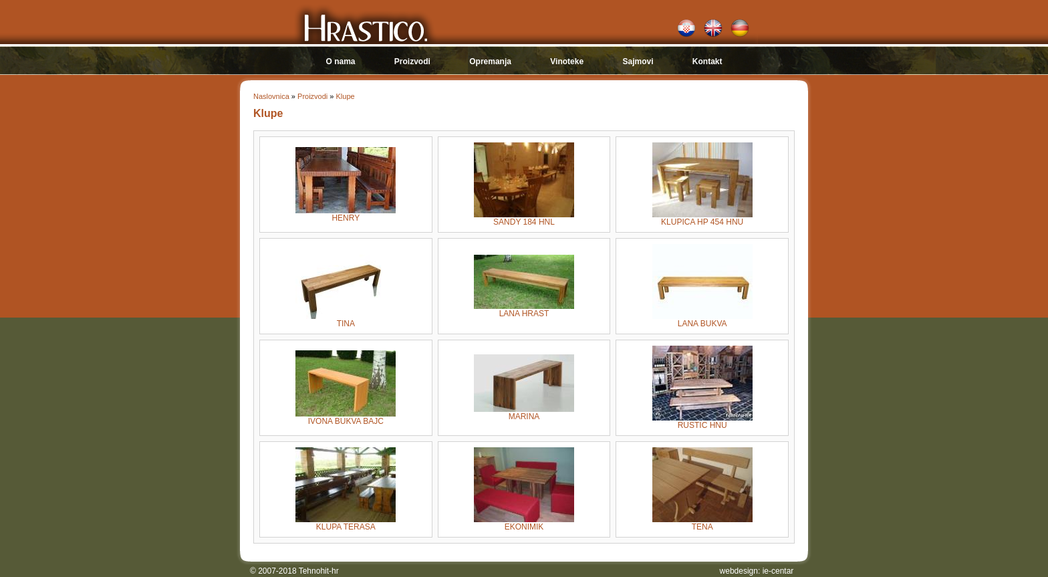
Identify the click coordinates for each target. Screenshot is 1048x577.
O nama (340, 61)
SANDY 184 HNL (524, 218)
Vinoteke (566, 61)
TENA (702, 523)
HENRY (345, 214)
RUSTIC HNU (702, 421)
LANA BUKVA (702, 320)
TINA (345, 320)
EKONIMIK (524, 523)
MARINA (524, 413)
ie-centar (778, 571)
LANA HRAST (524, 310)
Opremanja (490, 61)
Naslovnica (271, 96)
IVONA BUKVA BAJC (345, 417)
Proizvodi (412, 61)
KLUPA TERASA (345, 523)
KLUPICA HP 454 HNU (702, 218)
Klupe (345, 96)
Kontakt (707, 61)
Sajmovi (637, 61)
